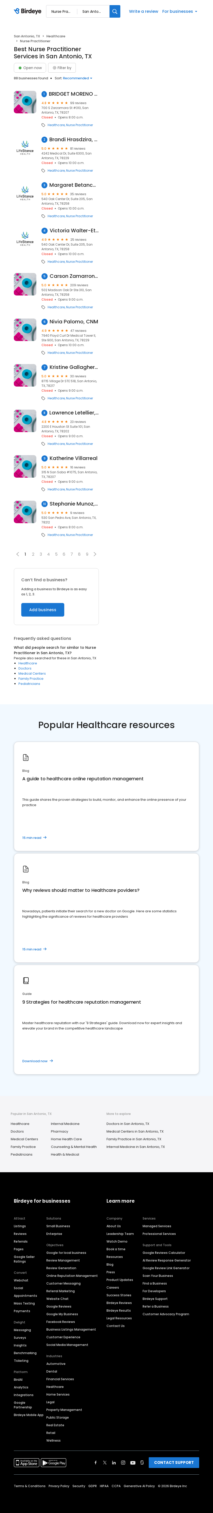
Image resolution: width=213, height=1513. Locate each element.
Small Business (58, 1226)
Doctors (24, 668)
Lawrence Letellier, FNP (74, 413)
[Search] (115, 11)
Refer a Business (156, 1306)
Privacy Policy (59, 1486)
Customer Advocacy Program (166, 1314)
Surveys (20, 1337)
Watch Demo (116, 1241)
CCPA (116, 1486)
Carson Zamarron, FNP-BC (74, 276)
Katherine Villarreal (74, 458)
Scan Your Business (158, 1276)
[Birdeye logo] (28, 11)
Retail (50, 1433)
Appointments (25, 1295)
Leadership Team (120, 1234)
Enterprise (54, 1234)
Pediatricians (29, 683)
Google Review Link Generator (166, 1268)
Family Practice (31, 678)
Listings (20, 1226)
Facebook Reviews (60, 1322)
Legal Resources (119, 1318)
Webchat (21, 1280)
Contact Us (115, 1326)
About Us (113, 1226)
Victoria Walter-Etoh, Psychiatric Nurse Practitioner (74, 230)
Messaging (22, 1330)
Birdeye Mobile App (29, 1415)
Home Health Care (66, 1139)
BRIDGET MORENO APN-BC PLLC (74, 94)
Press (110, 1272)
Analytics (21, 1387)
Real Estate (55, 1425)
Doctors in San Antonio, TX (127, 1123)
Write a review (143, 11)
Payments (22, 1311)
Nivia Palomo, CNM (74, 322)
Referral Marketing (60, 1291)
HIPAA (104, 1486)
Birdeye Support (155, 1299)
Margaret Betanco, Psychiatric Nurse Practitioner (74, 185)
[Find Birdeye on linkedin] (114, 1462)
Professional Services (159, 1234)
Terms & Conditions (30, 1486)
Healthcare (55, 36)
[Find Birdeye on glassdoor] (142, 1462)
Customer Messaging (63, 1283)
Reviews (20, 1234)
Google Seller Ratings (24, 1259)
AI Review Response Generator (167, 1260)
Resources (114, 1257)
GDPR (92, 1486)
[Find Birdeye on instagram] (123, 1462)
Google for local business (66, 1253)
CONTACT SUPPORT (174, 1462)
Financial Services (60, 1379)
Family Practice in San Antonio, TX (133, 1139)
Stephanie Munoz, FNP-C (74, 504)
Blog (109, 1264)
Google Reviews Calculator (164, 1253)
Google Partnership (23, 1404)
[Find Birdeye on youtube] (132, 1462)
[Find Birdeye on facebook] (96, 1462)
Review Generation (61, 1268)
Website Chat (57, 1299)
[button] (95, 554)
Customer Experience (63, 1337)
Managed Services (157, 1226)
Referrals (21, 1241)
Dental (51, 1371)
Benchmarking (25, 1353)
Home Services (58, 1394)
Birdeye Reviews (119, 1303)
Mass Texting (24, 1303)
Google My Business (62, 1314)
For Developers (154, 1291)
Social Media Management (67, 1345)
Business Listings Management (71, 1329)
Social (18, 1288)
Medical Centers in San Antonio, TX (135, 1131)
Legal (50, 1402)
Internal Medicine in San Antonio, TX (135, 1146)
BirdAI (18, 1379)
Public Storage (57, 1417)
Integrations (24, 1395)
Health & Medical (65, 1154)
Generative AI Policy (139, 1486)
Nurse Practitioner (79, 125)
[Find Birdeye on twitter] (105, 1462)
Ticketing (21, 1360)
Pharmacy (59, 1131)
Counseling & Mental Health (74, 1146)
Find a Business (155, 1283)
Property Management (64, 1410)
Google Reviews (58, 1306)
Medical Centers (32, 673)
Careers (112, 1287)
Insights (20, 1345)
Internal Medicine (65, 1123)
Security (78, 1486)
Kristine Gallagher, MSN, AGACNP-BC (74, 367)
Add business (42, 609)
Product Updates (119, 1280)
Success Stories (118, 1295)
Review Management (63, 1260)
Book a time (115, 1249)
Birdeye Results (118, 1310)
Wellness (53, 1440)
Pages (19, 1249)
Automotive (56, 1364)
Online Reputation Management (72, 1276)
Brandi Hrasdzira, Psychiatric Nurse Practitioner (74, 139)
